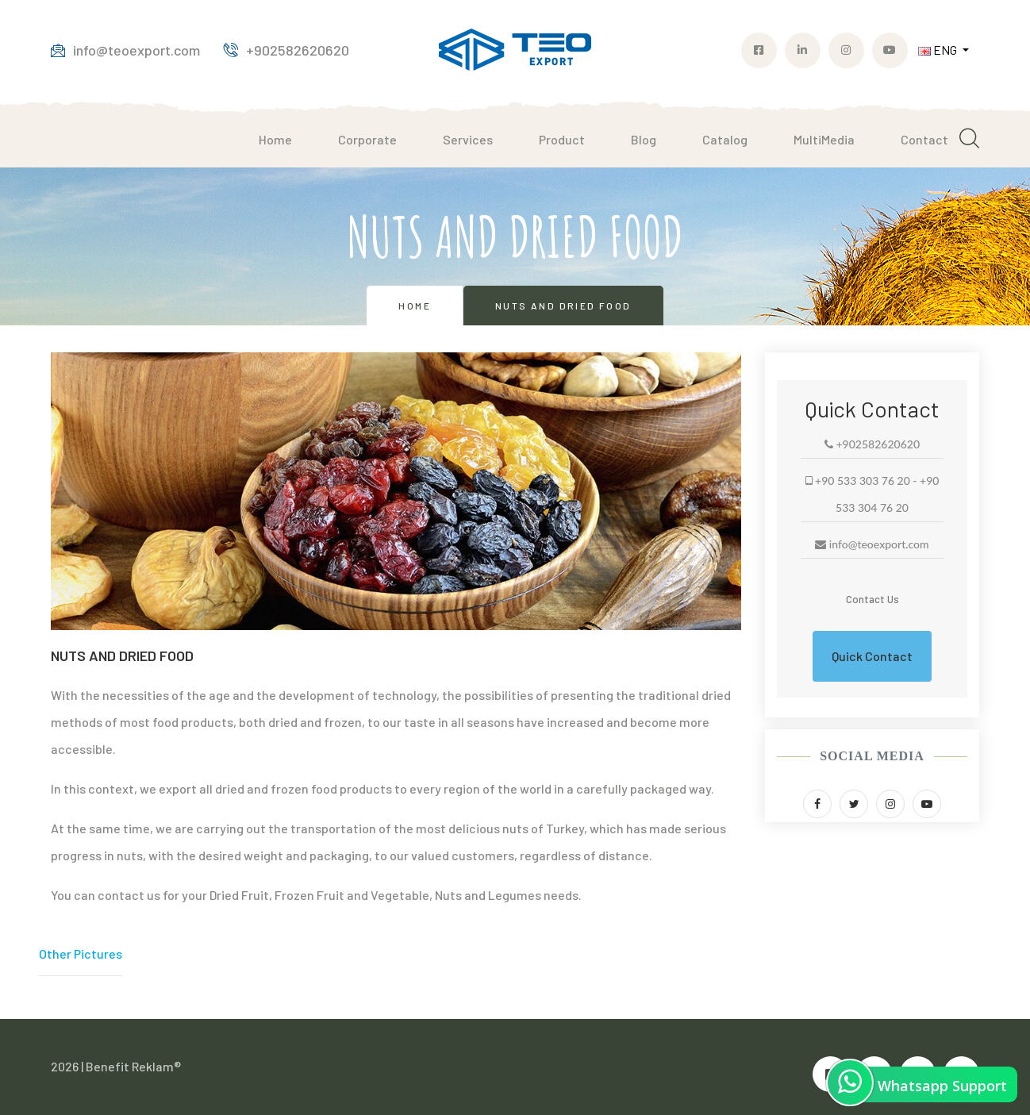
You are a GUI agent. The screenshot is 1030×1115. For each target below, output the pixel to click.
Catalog (725, 139)
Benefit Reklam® (133, 1066)
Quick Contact (872, 655)
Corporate (367, 139)
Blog (643, 139)
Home (275, 139)
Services (468, 139)
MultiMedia (824, 139)
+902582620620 (286, 50)
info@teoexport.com (125, 50)
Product (562, 139)
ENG (938, 49)
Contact (924, 139)
